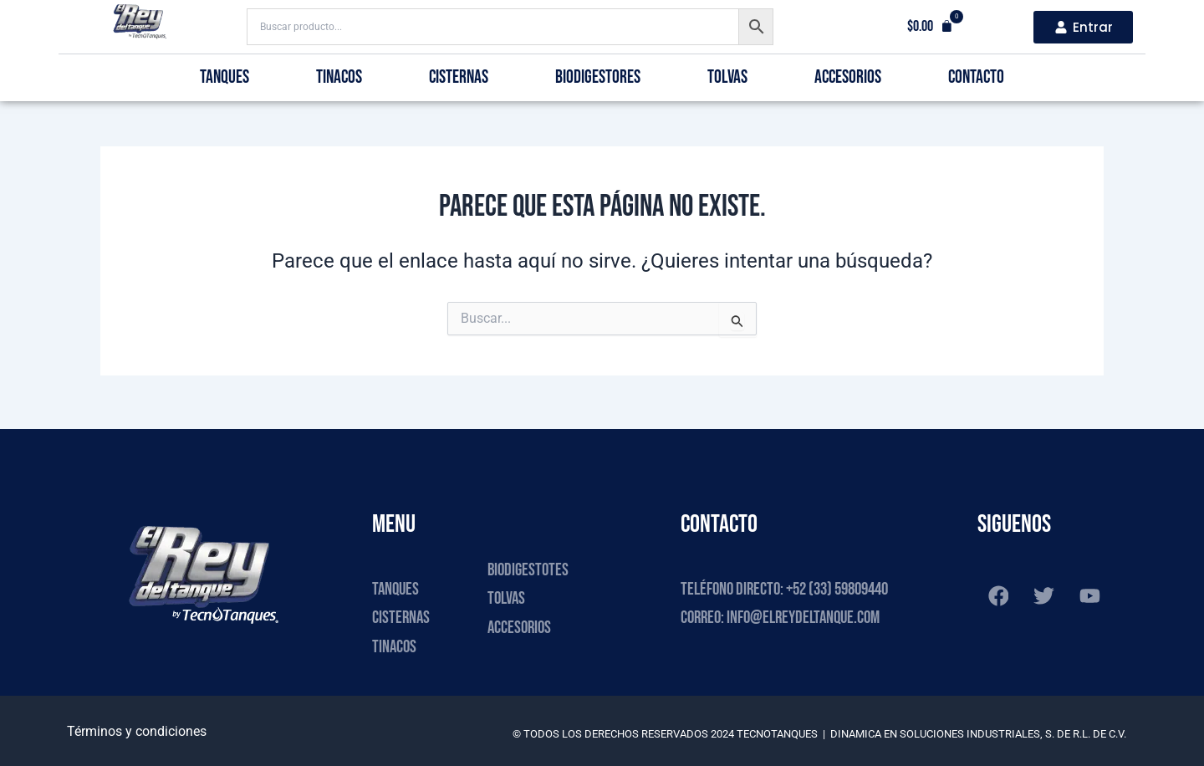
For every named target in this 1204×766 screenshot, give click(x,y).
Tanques (224, 77)
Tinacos (339, 77)
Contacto (976, 77)
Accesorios (847, 77)
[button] (930, 26)
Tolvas (727, 77)
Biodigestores (597, 77)
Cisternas (458, 77)
